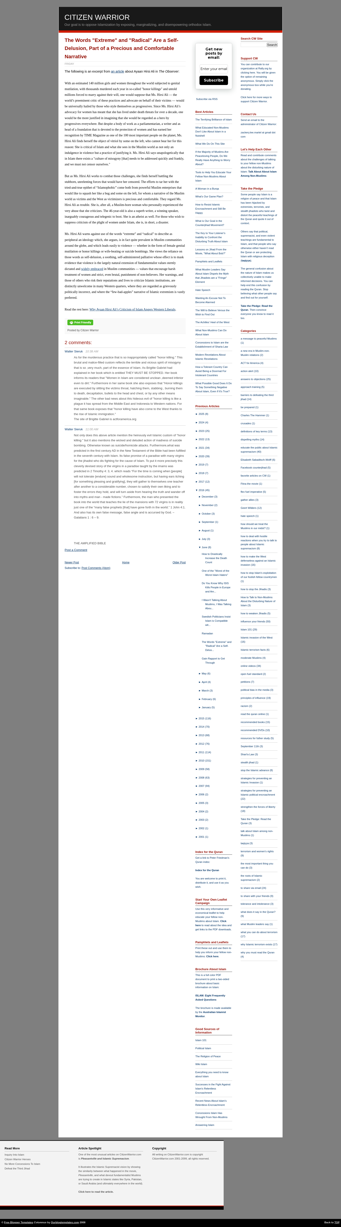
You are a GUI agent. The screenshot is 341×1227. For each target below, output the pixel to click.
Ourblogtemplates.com (65, 1222)
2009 (202, 769)
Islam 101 (201, 1040)
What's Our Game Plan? (209, 196)
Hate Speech (202, 290)
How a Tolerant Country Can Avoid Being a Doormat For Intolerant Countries (211, 371)
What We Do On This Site (210, 143)
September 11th (250, 746)
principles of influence (253, 698)
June (205, 547)
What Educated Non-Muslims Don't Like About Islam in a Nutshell (212, 131)
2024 (202, 422)
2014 (202, 726)
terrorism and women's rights (257, 851)
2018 (202, 473)
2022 (202, 439)
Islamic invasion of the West (256, 637)
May (204, 673)
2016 (202, 490)
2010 (202, 760)
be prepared (248, 407)
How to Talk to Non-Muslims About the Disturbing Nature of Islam (258, 601)
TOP (337, 1222)
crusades (246, 423)
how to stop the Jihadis (254, 589)
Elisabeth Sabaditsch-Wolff (256, 459)
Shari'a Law (248, 754)
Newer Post (72, 562)
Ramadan (207, 633)
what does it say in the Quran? (258, 912)
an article (117, 71)
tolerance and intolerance (255, 903)
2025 (202, 414)
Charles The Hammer (253, 415)
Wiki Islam (201, 1064)
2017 (202, 481)
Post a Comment (76, 550)
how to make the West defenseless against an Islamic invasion (258, 560)
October (207, 513)
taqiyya (246, 260)
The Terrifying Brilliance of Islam (213, 119)
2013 (202, 735)
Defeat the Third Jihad (17, 1168)
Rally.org (263, 68)
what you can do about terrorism (259, 932)
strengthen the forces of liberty (258, 806)
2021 (202, 447)
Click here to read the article (95, 1191)
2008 (202, 777)
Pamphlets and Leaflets (208, 261)
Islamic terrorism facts (253, 649)
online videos (248, 666)
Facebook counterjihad (254, 467)
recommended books (253, 722)
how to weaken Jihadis (254, 613)
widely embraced (92, 269)
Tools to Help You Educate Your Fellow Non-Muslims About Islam (213, 176)
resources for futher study (256, 738)
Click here (212, 956)
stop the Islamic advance (255, 770)
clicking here (248, 72)
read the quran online (253, 714)
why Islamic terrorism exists (257, 944)
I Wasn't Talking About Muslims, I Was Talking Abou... (216, 604)
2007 (202, 786)
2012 (202, 743)
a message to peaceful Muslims (259, 338)
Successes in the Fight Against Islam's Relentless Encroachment (212, 1088)
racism (245, 706)
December (208, 496)
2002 (202, 828)
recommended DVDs (253, 730)
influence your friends (253, 621)
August (206, 530)
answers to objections (253, 379)
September (208, 522)
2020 (202, 456)
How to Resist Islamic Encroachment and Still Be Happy (210, 208)
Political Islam (203, 1048)
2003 (202, 819)
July (204, 539)
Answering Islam (204, 1125)
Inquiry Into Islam (14, 1154)
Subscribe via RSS (206, 99)
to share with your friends (255, 896)
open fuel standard (252, 674)
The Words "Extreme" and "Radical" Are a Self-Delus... (216, 646)
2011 (202, 752)
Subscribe (214, 80)
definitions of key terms (254, 431)
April (205, 682)
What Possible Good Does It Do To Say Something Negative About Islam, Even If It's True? (213, 387)
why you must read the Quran (258, 952)
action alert (247, 371)
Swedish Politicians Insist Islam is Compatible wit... (216, 620)
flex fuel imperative (252, 491)
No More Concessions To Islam (22, 1164)
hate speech (248, 516)
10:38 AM (91, 351)
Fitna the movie (250, 483)
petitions (246, 681)
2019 (202, 464)
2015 (202, 718)
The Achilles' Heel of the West (212, 322)
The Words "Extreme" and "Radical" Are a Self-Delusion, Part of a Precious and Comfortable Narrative (121, 48)
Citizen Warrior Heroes (18, 1159)
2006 (202, 794)
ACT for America (250, 363)
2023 (202, 431)
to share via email (251, 888)
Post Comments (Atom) (96, 568)
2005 (202, 803)
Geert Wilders (249, 508)
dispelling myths (250, 439)
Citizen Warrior (97, 17)
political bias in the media (255, 689)
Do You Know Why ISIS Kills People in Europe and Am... (216, 587)
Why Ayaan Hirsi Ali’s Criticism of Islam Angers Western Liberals (132, 309)
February (207, 699)
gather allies (248, 499)
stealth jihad (248, 762)
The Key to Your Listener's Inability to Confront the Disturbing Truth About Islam (211, 237)
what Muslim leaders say (255, 924)
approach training (251, 387)
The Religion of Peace (208, 1056)
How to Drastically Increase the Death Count (214, 558)
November (208, 505)
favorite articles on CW (254, 475)
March (206, 690)
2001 (202, 836)
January (207, 707)
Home (126, 562)
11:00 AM (91, 429)
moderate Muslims (252, 657)
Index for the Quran (207, 870)
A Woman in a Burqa (207, 188)
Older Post (179, 562)
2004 (202, 811)
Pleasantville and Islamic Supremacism (105, 1158)
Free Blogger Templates (18, 1222)
